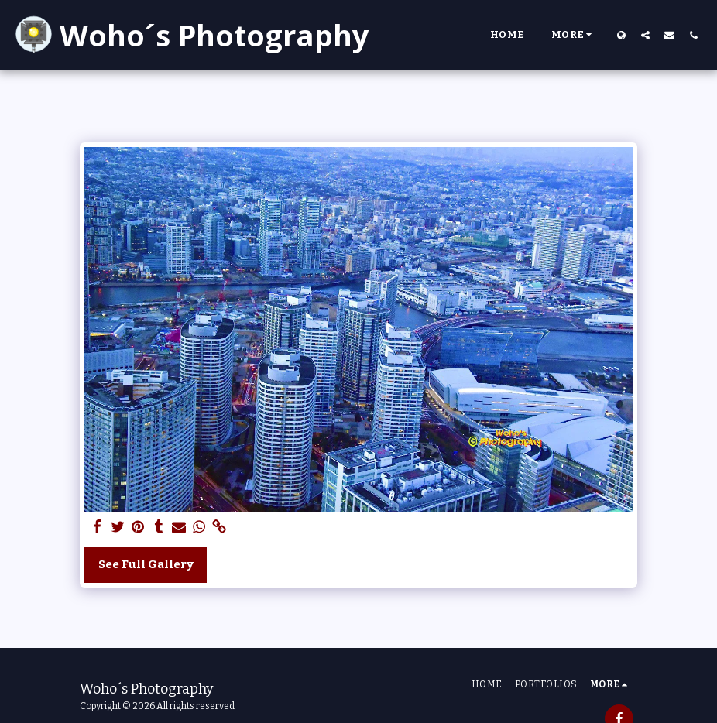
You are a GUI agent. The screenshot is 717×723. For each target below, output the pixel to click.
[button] (645, 34)
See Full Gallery (146, 564)
